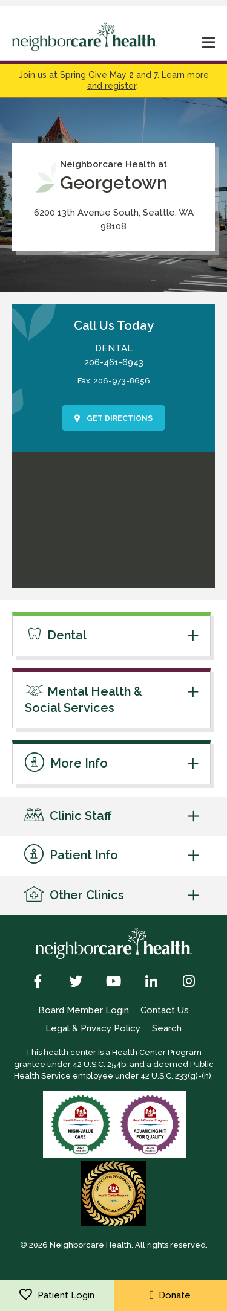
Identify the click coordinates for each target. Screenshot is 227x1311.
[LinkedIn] (151, 982)
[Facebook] (38, 982)
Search (167, 1028)
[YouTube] (113, 982)
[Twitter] (76, 982)
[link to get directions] (113, 581)
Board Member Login (83, 1010)
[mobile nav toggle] (208, 44)
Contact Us (164, 1010)
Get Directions (113, 418)
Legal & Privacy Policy (92, 1028)
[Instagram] (189, 982)
